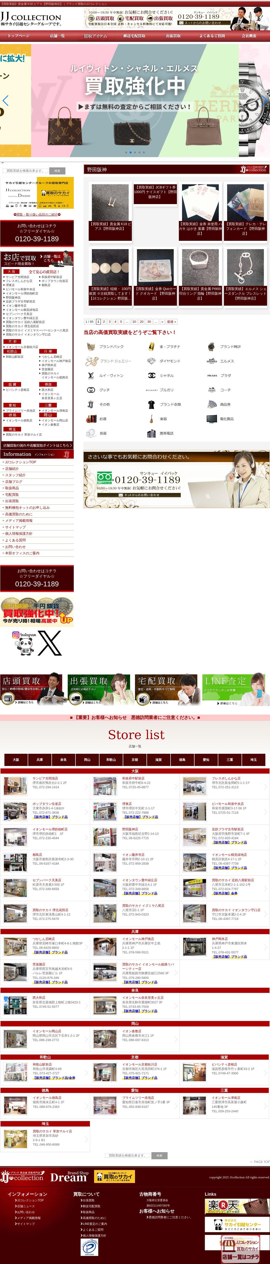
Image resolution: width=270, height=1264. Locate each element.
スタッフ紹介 (15, 475)
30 (149, 322)
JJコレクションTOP (20, 462)
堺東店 (10, 285)
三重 (230, 760)
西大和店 (47, 390)
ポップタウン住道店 (55, 281)
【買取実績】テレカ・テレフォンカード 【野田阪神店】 (245, 228)
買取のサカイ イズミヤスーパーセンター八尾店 (37, 330)
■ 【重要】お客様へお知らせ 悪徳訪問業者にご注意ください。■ (135, 717)
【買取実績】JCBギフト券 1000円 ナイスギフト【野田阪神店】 (155, 192)
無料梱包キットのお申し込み (27, 508)
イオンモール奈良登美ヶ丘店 (135, 1005)
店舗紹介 (12, 469)
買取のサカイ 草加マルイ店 (24, 434)
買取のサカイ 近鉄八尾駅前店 (25, 322)
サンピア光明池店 (17, 277)
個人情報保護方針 (19, 533)
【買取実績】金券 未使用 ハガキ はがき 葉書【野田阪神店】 (200, 228)
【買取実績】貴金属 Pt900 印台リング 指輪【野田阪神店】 (200, 293)
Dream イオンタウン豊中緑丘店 (135, 888)
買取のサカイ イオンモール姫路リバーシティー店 (135, 972)
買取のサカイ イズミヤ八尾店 (135, 913)
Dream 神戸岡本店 (224, 947)
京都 (135, 760)
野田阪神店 (13, 297)
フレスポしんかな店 (19, 281)
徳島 (182, 760)
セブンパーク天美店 (19, 314)
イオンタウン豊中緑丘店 (22, 318)
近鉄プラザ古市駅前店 (20, 301)
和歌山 (111, 760)
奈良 (63, 760)
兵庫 (40, 760)
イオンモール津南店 (55, 410)
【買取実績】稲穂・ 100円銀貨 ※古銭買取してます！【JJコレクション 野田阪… (110, 293)
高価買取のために (19, 514)
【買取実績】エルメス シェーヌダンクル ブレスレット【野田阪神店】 (245, 293)
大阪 (16, 760)
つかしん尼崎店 (52, 357)
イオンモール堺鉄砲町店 (22, 293)
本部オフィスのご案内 (22, 553)
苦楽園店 (47, 369)
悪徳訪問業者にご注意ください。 (170, 1217)
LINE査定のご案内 (94, 1224)
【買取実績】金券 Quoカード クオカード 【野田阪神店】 (155, 293)
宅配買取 (12, 495)
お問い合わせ (15, 547)
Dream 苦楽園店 (45, 972)
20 (141, 322)
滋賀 (158, 760)
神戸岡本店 (49, 365)
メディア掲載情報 (19, 520)
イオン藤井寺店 (16, 305)
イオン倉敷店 (50, 424)
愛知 (206, 760)
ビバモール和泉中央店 (20, 289)
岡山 (87, 760)
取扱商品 (12, 488)
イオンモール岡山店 (55, 420)
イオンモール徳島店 (19, 420)
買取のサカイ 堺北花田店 (22, 326)
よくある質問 (15, 540)
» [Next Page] (162, 322)
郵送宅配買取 (90, 1206)
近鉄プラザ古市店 (224, 837)
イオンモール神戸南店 (56, 361)
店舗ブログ (13, 482)
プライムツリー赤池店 (20, 410)
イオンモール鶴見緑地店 (22, 310)
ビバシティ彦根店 (17, 390)
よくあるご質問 (92, 1229)
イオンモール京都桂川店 (22, 347)
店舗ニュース (25, 1206)
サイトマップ (15, 527)
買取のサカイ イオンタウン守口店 (28, 334)
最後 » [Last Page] (171, 322)
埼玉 (253, 760)
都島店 (46, 285)
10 (134, 322)
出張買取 (12, 501)
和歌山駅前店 (15, 357)
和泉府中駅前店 (52, 277)
